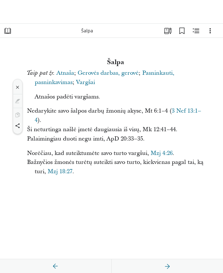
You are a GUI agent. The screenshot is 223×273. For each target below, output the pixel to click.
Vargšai (85, 82)
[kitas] (167, 266)
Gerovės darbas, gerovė (108, 73)
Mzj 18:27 (60, 171)
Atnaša (65, 73)
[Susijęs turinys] (196, 31)
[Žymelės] (182, 31)
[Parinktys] (210, 31)
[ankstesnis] (55, 266)
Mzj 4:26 (161, 153)
